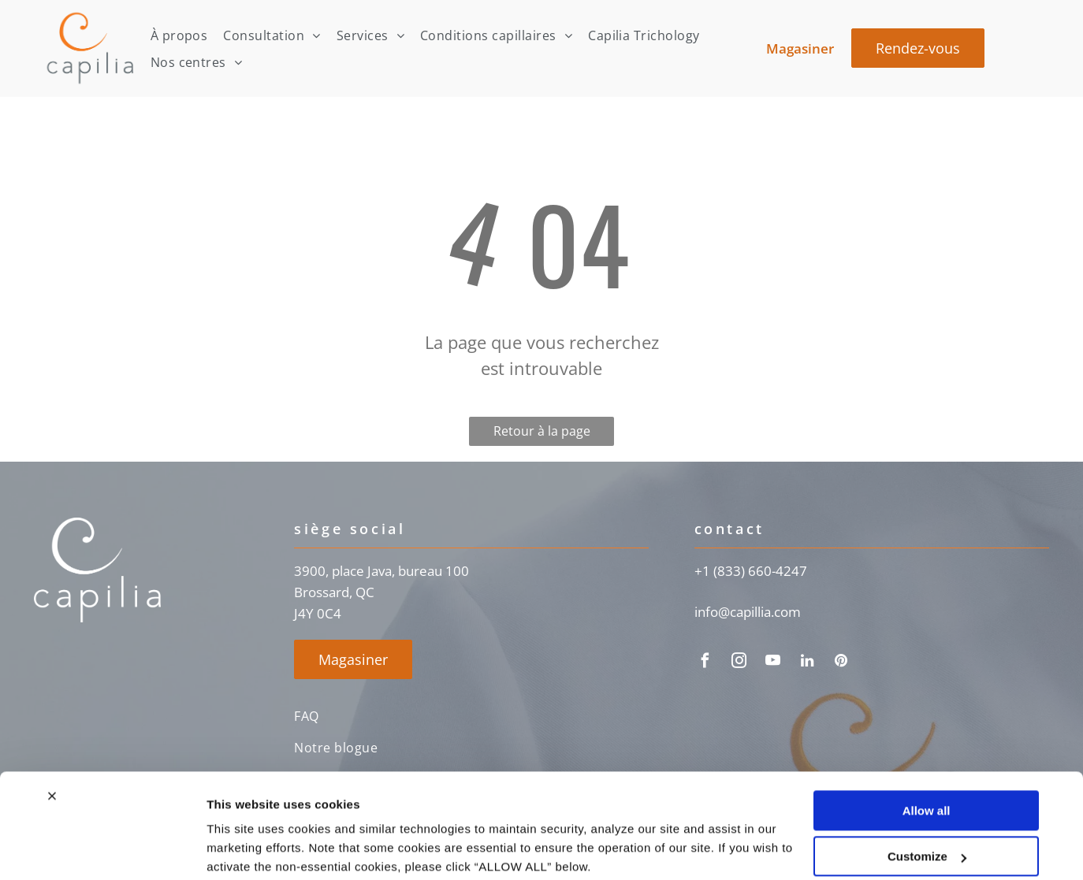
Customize (927, 795)
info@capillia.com (747, 612)
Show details (243, 849)
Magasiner (800, 48)
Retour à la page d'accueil (541, 434)
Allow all (926, 749)
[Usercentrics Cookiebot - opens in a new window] (102, 849)
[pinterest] (841, 663)
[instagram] (739, 663)
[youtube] (773, 663)
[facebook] (705, 663)
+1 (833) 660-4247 (750, 571)
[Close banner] (52, 735)
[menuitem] (179, 35)
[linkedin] (807, 663)
